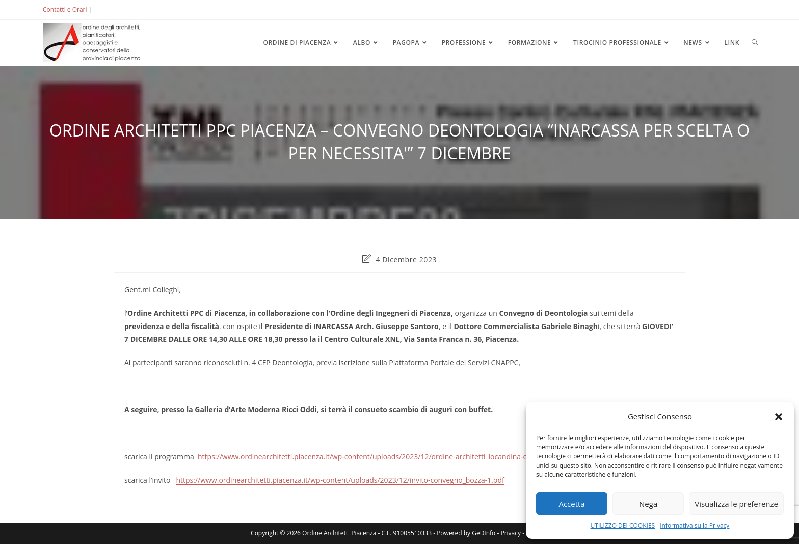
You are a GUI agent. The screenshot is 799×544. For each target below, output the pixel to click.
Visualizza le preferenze (736, 504)
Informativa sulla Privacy (694, 525)
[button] (779, 417)
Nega (648, 504)
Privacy (510, 533)
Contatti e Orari (65, 9)
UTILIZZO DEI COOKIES (623, 525)
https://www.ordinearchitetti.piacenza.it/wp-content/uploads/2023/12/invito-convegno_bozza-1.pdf (340, 480)
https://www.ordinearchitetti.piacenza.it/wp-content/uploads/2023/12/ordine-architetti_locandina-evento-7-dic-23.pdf (393, 456)
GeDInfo (483, 533)
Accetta (571, 504)
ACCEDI (110, 9)
